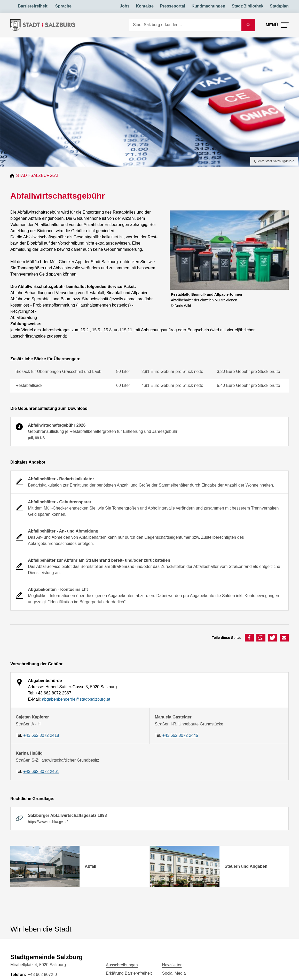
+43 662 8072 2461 (41, 771)
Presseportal (172, 6)
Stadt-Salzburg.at (38, 175)
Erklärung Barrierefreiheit (129, 973)
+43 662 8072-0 (42, 974)
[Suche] (185, 25)
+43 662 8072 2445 (180, 735)
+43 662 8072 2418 (41, 735)
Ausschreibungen (122, 965)
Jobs (124, 6)
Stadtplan (279, 6)
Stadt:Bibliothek (247, 6)
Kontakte (144, 6)
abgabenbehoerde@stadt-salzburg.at (76, 699)
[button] (249, 637)
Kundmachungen (208, 6)
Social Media (174, 973)
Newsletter (172, 965)
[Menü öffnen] (277, 25)
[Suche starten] (248, 25)
